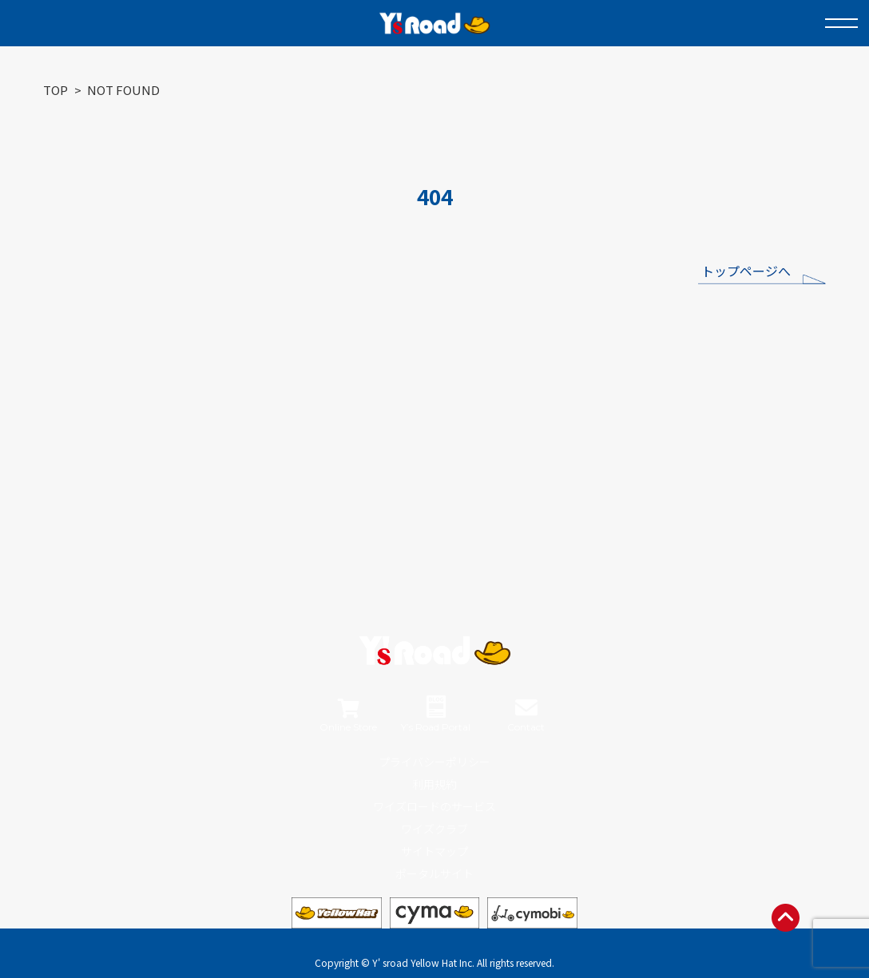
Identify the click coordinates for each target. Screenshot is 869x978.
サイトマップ (434, 851)
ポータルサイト (434, 873)
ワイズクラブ (434, 829)
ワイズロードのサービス (434, 806)
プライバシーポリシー (434, 762)
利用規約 (434, 784)
